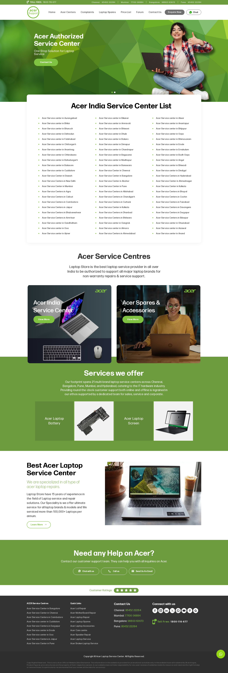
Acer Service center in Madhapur (115, 160)
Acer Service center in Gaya (170, 134)
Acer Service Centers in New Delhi (59, 181)
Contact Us (155, 12)
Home (52, 12)
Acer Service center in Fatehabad (58, 139)
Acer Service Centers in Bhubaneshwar (61, 212)
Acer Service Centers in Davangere (173, 207)
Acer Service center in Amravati (115, 123)
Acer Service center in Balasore (57, 165)
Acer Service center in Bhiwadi (171, 165)
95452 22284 (108, 2)
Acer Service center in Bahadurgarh (60, 160)
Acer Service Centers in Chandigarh (117, 197)
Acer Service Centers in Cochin (171, 197)
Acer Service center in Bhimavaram (173, 139)
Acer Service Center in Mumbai (57, 186)
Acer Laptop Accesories (82, 626)
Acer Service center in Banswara (115, 165)
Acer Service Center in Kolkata (171, 186)
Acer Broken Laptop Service (84, 643)
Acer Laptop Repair (80, 617)
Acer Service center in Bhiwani (114, 128)
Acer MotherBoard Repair (83, 613)
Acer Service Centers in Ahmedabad (117, 233)
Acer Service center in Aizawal (171, 228)
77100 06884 (137, 2)
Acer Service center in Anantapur (172, 123)
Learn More (39, 524)
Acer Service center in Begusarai (115, 155)
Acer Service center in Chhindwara (59, 155)
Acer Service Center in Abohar (114, 181)
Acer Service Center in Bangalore (115, 176)
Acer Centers (68, 12)
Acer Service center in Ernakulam (172, 149)
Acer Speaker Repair (80, 635)
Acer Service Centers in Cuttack (115, 202)
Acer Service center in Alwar (170, 118)
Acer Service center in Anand (170, 233)
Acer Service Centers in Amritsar (58, 218)
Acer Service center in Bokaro (114, 139)
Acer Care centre (78, 630)
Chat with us (88, 571)
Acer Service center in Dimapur (114, 144)
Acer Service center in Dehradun (58, 134)
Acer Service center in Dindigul (171, 170)
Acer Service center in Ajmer (56, 233)
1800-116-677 (49, 2)
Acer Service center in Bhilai (56, 123)
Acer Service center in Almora (114, 228)
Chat (193, 12)
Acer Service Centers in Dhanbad (115, 212)
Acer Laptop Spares (80, 621)
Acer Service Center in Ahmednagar (174, 181)
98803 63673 (168, 2)
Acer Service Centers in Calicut (57, 197)
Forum (140, 12)
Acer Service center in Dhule (113, 134)
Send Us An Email (144, 571)
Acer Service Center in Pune (113, 186)
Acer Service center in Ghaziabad (172, 223)
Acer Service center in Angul (170, 160)
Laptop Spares (107, 12)
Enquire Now (174, 12)
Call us (116, 571)
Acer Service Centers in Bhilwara (115, 218)
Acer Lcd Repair (78, 608)
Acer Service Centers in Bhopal (171, 191)
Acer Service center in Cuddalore (58, 170)
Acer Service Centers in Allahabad (116, 191)
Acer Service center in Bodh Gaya (172, 155)
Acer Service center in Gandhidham (59, 223)
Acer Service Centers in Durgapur (172, 212)
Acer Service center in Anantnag (58, 149)
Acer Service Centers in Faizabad (172, 202)
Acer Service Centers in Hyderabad (173, 176)
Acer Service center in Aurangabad (59, 118)
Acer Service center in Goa (55, 228)
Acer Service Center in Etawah (57, 176)
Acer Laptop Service (80, 639)
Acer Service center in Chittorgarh (59, 144)
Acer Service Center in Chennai (114, 170)
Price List (126, 12)
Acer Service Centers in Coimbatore (60, 202)
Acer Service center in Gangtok (114, 223)
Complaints (87, 12)
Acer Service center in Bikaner (114, 118)
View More (44, 319)
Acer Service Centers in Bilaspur (172, 218)
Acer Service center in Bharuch (57, 128)
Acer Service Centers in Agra (56, 191)
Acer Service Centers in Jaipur (57, 207)
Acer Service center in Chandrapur (116, 149)
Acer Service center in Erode (170, 144)
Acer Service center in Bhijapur (171, 128)
